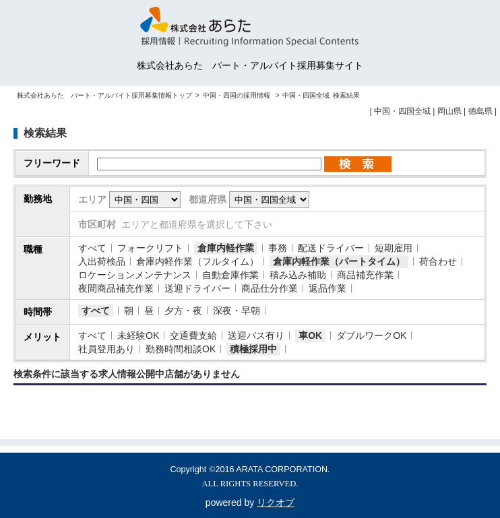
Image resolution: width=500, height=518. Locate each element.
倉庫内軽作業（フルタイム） (197, 261)
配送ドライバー (331, 247)
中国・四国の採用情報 (237, 95)
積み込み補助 (298, 274)
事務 (277, 247)
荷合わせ (438, 261)
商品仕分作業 (269, 288)
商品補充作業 (365, 274)
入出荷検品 (101, 261)
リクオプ (275, 502)
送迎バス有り (256, 335)
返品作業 (327, 288)
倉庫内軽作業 (225, 247)
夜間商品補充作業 (116, 288)
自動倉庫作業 (230, 274)
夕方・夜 (183, 310)
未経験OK (138, 335)
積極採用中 (253, 349)
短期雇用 (393, 247)
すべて (92, 247)
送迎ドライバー (197, 288)
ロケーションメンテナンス (134, 274)
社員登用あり (106, 349)
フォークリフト (150, 247)
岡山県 (449, 111)
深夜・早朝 (236, 310)
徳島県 (480, 111)
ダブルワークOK (371, 335)
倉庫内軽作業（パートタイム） (339, 261)
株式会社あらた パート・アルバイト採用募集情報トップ (104, 95)
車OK (310, 335)
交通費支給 (193, 335)
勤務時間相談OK (181, 349)
